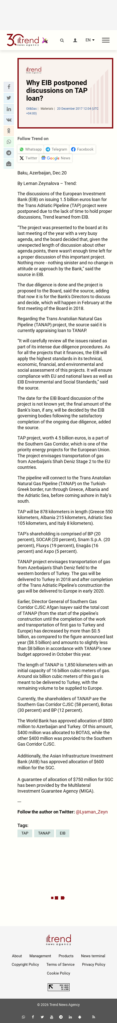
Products (66, 956)
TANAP (44, 833)
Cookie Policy (58, 973)
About (17, 956)
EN (88, 40)
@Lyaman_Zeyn (92, 811)
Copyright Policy (25, 964)
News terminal (93, 956)
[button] (8, 87)
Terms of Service (60, 964)
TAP (24, 833)
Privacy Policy (93, 964)
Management (40, 956)
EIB (62, 833)
